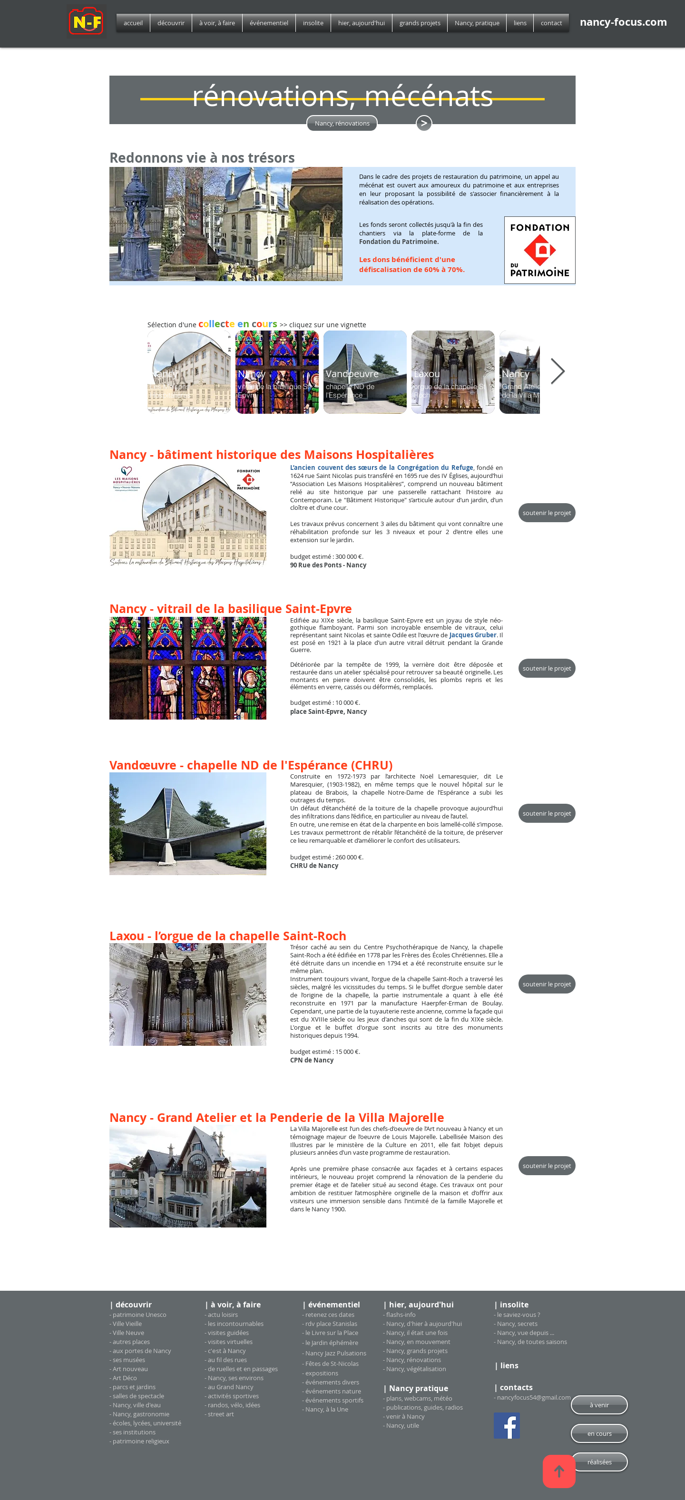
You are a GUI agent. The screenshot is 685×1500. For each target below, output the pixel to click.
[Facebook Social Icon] (507, 1425)
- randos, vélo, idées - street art (232, 1409)
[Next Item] (557, 372)
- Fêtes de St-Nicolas (330, 1363)
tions (331, 1373)
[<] (424, 123)
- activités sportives (232, 1396)
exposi (314, 1373)
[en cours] (599, 1433)
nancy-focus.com (623, 21)
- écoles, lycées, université (145, 1423)
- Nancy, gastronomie (139, 1414)
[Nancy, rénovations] (342, 123)
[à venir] (599, 1404)
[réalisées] (599, 1461)
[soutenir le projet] (547, 512)
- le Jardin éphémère (330, 1342)
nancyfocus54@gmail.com (534, 1397)
